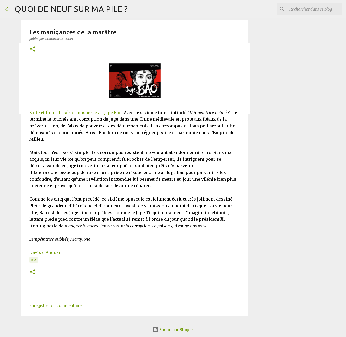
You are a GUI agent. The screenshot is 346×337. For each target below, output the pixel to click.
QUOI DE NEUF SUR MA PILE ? (71, 9)
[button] (32, 49)
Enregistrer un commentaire (55, 305)
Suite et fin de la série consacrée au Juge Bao (75, 112)
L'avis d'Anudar (45, 252)
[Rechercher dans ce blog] (314, 9)
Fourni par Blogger (173, 329)
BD (33, 259)
